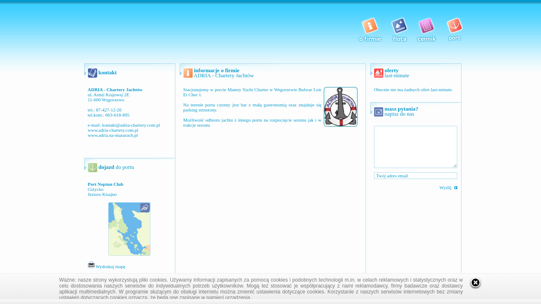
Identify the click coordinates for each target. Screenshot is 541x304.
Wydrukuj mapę (107, 266)
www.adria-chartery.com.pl (113, 130)
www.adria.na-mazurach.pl (113, 135)
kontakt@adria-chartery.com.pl (131, 125)
